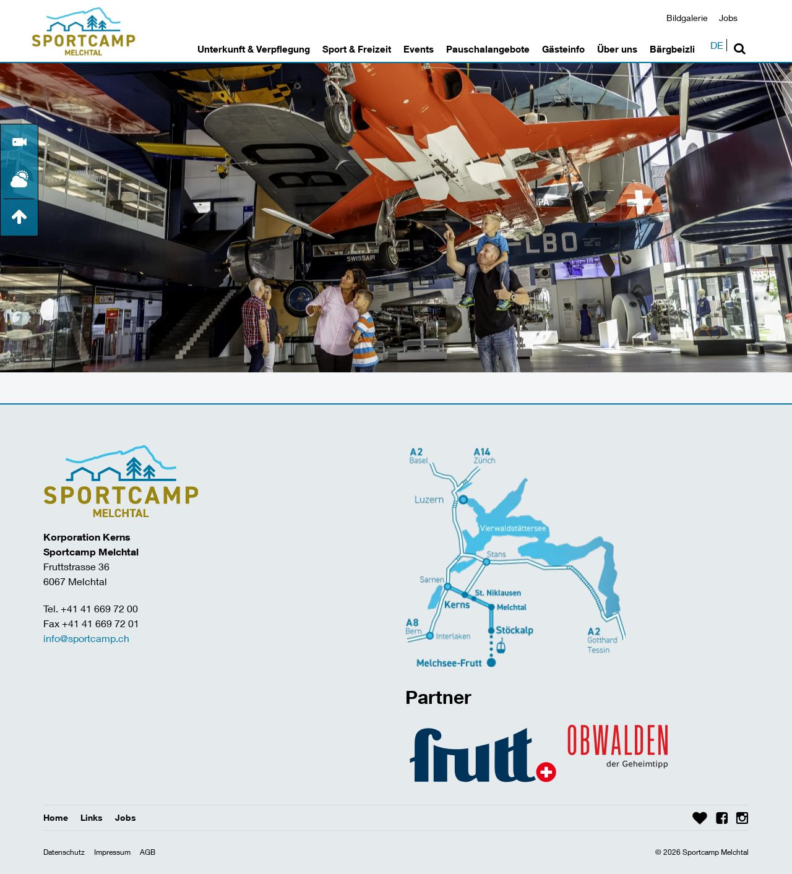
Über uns (617, 48)
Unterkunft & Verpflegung (253, 48)
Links (91, 817)
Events (418, 48)
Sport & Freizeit (356, 48)
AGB (147, 852)
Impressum (112, 852)
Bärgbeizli (672, 48)
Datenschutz (64, 852)
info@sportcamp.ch (86, 638)
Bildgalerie (687, 17)
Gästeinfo (563, 48)
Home (55, 817)
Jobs (728, 17)
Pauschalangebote (488, 48)
